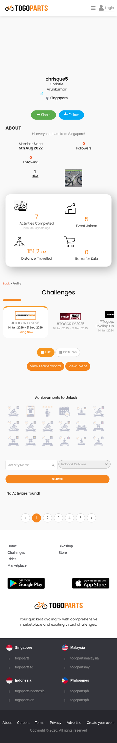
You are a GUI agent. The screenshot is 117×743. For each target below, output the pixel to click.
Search (57, 479)
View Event (77, 366)
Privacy (55, 723)
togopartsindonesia (29, 691)
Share (43, 115)
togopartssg (24, 667)
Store (62, 553)
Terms (39, 723)
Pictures (68, 352)
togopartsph (79, 691)
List (45, 352)
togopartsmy (80, 667)
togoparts (22, 658)
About (7, 723)
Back (6, 283)
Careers (23, 723)
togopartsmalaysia (84, 658)
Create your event (100, 723)
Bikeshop (65, 546)
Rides (12, 559)
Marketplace (17, 565)
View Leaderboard (45, 366)
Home (12, 546)
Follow (71, 115)
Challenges (16, 553)
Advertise (74, 723)
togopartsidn (24, 700)
